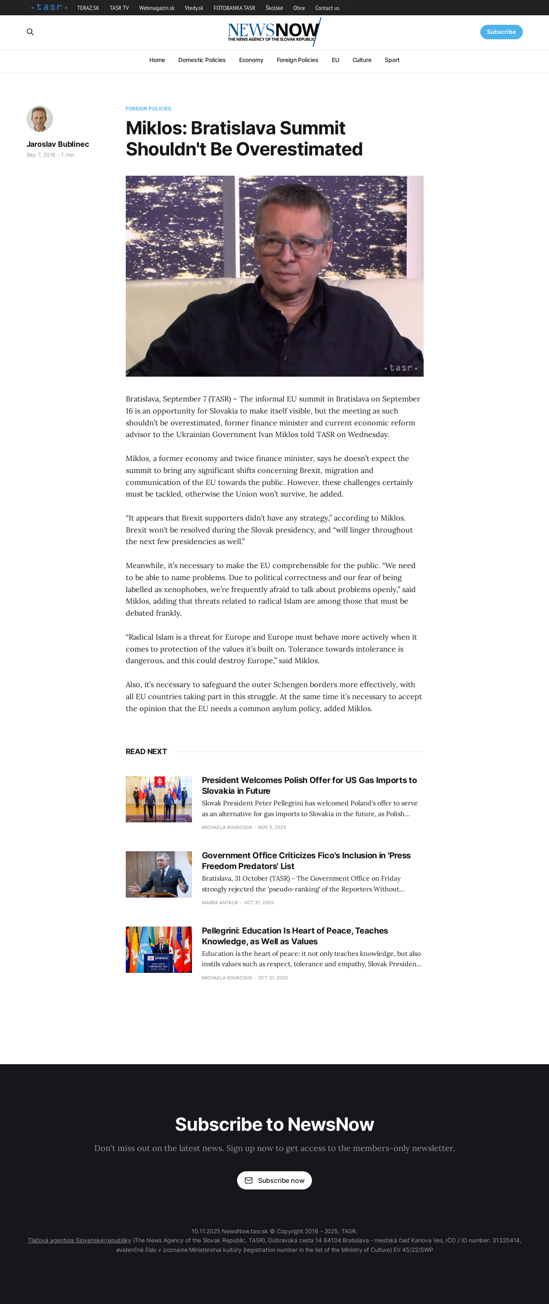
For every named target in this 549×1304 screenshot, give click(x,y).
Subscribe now (274, 1180)
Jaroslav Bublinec (57, 144)
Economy (251, 59)
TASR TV (119, 8)
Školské (274, 8)
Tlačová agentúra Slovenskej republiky (79, 1240)
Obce (299, 8)
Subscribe (501, 31)
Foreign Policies (298, 59)
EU (335, 59)
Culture (362, 59)
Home (157, 59)
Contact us (327, 8)
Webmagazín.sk (156, 8)
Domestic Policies (202, 59)
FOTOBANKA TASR (235, 8)
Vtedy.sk (194, 8)
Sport (392, 59)
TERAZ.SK (88, 8)
